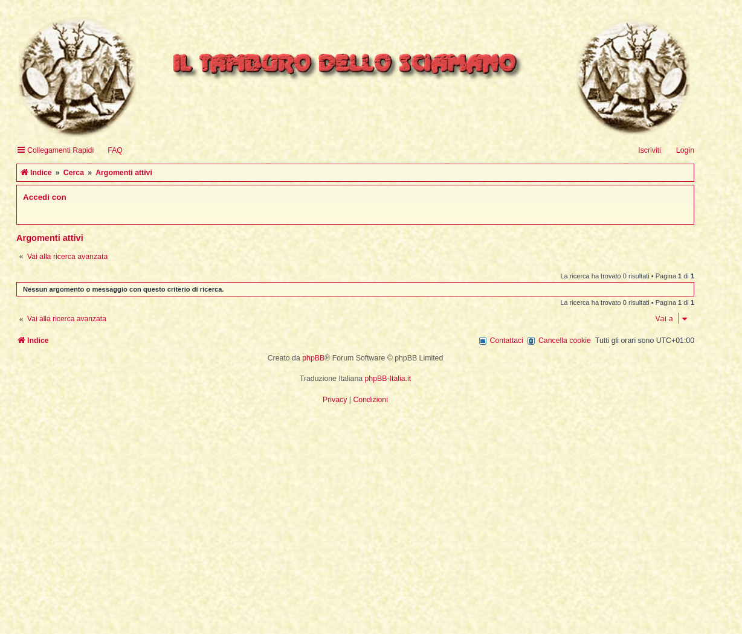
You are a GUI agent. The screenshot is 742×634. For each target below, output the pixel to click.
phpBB (313, 358)
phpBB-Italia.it (388, 378)
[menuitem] (110, 150)
